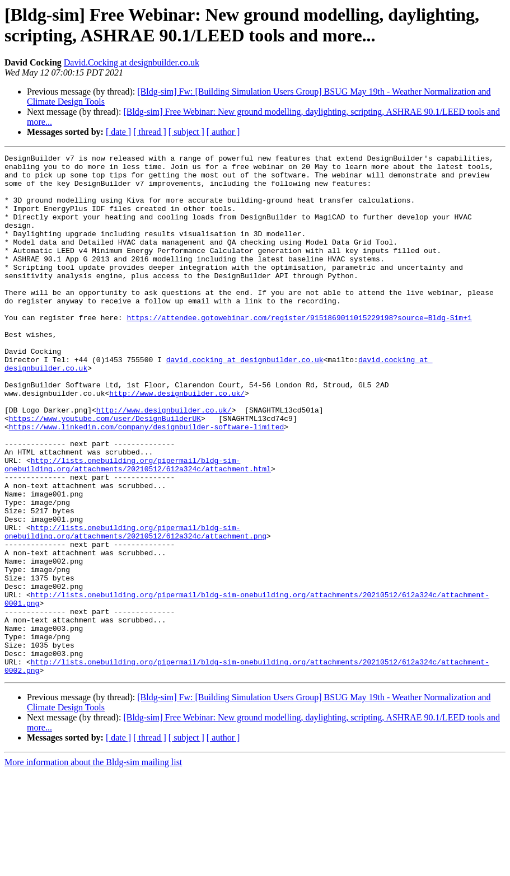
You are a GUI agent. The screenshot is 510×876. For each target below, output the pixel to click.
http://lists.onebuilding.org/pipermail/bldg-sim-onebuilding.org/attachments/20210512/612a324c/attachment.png (135, 608)
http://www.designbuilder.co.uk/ (177, 442)
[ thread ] (149, 132)
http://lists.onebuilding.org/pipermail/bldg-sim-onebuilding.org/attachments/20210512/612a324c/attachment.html (137, 527)
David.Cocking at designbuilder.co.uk (131, 62)
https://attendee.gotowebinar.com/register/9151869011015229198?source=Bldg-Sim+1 (299, 351)
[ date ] (118, 132)
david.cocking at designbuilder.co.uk (245, 401)
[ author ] (223, 132)
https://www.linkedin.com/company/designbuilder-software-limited (146, 482)
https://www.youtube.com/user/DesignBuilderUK (105, 472)
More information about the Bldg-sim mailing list (93, 866)
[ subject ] (186, 132)
